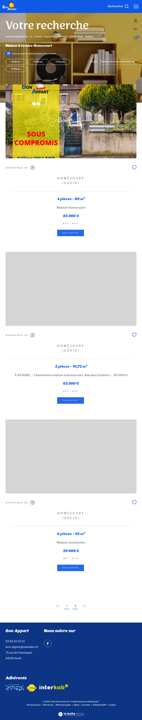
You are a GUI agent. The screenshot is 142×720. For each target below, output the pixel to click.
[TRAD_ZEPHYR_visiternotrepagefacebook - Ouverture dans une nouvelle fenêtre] (47, 643)
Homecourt (76, 36)
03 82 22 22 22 (15, 641)
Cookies (112, 705)
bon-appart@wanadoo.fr (22, 647)
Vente (39, 36)
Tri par (93, 61)
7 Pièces (60, 62)
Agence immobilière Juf (19, 36)
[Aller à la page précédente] (58, 606)
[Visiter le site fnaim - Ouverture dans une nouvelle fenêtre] (32, 688)
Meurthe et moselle (56, 36)
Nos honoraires (33, 705)
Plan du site (48, 705)
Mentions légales (63, 705)
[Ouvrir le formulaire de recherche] (118, 6)
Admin (77, 705)
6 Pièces (16, 69)
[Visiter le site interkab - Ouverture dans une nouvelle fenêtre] (53, 686)
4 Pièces (38, 62)
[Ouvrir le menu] (136, 6)
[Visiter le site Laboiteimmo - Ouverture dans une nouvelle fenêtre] (71, 712)
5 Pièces (16, 62)
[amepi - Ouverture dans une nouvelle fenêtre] (15, 687)
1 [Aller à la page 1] (66, 606)
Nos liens (86, 705)
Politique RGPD (99, 705)
